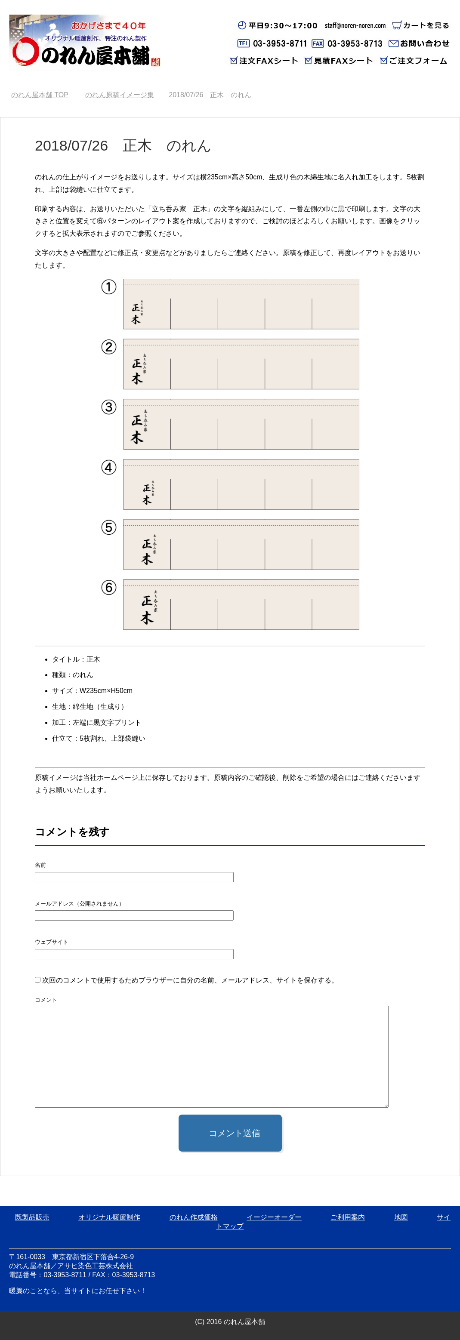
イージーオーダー (274, 1217)
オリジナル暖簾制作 (109, 1217)
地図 (401, 1217)
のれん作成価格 (194, 1217)
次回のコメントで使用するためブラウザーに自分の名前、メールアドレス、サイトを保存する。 (190, 980)
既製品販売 (32, 1217)
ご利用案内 (347, 1217)
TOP (39, 95)
